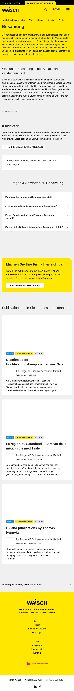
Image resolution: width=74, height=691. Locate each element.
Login (56, 9)
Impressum (37, 645)
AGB (37, 641)
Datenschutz (37, 649)
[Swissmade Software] (37, 663)
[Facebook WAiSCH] (40, 686)
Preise (37, 625)
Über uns (37, 621)
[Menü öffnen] (68, 9)
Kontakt (37, 653)
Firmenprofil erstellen (25, 285)
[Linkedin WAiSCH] (35, 686)
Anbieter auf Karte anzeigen (23, 147)
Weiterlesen (9, 111)
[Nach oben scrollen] (70, 584)
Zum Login (37, 632)
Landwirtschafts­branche (40, 3)
